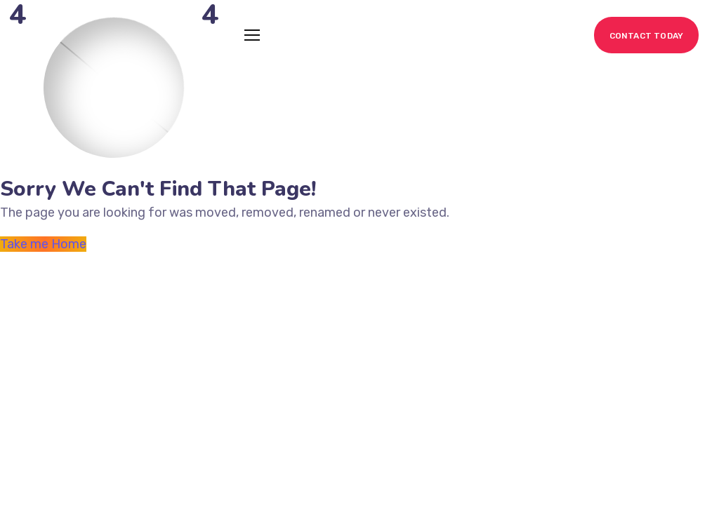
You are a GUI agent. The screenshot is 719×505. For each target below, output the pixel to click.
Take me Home (43, 244)
